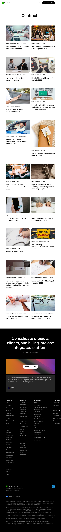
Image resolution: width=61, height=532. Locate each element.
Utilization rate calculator (38, 411)
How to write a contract (38, 422)
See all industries (23, 434)
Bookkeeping (10, 452)
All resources (38, 440)
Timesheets (9, 435)
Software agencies (23, 412)
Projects (8, 423)
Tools (32, 74)
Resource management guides (40, 406)
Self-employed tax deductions (40, 431)
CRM (7, 403)
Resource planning (9, 438)
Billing (8, 445)
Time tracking (8, 431)
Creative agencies (23, 403)
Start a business (10, 136)
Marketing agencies (23, 408)
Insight (33, 43)
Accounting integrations (10, 461)
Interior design (22, 430)
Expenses (9, 447)
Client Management (11, 43)
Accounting (23, 424)
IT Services (23, 421)
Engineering (24, 419)
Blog (35, 403)
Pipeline (8, 405)
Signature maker (39, 419)
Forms (8, 418)
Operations (23, 450)
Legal (32, 150)
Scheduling (9, 408)
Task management (10, 427)
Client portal (10, 421)
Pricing (8, 474)
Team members (23, 454)
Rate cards (9, 455)
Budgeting (9, 458)
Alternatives (38, 435)
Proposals (9, 413)
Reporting (9, 442)
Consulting (23, 416)
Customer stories (9, 471)
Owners (22, 443)
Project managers (23, 446)
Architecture (24, 426)
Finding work (34, 241)
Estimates (9, 410)
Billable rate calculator (38, 415)
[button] (57, 3)
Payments (9, 450)
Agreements (10, 416)
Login (39, 3)
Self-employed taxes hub (40, 427)
